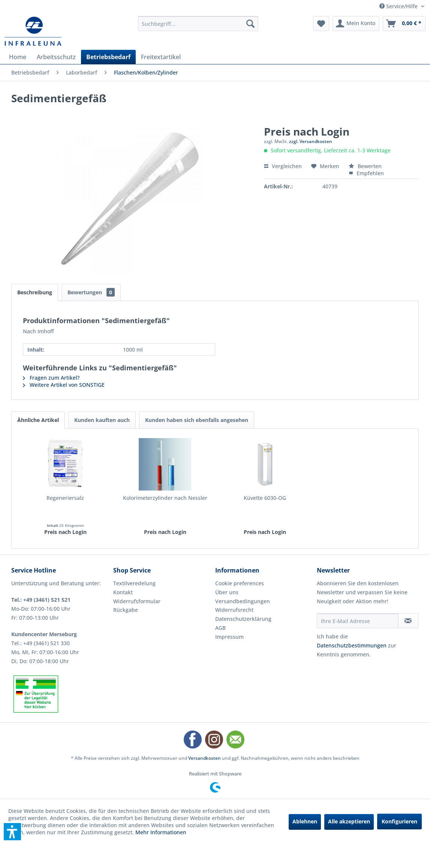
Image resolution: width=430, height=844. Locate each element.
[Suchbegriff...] (198, 23)
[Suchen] (250, 23)
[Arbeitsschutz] (56, 57)
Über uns (226, 592)
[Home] (17, 57)
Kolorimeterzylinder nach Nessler (165, 497)
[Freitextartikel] (161, 57)
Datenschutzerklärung (243, 618)
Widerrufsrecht (234, 609)
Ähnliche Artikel (38, 419)
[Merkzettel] (321, 23)
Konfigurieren (399, 821)
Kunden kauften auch (102, 419)
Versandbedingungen (242, 601)
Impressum (229, 636)
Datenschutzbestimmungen (352, 645)
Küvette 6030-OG (265, 497)
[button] (12, 831)
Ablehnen (304, 821)
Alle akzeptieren (349, 821)
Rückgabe (125, 609)
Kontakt (123, 592)
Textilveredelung (134, 583)
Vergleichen (283, 166)
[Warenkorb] (404, 23)
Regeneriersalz (65, 497)
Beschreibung (34, 292)
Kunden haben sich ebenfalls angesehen (196, 419)
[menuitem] (198, 23)
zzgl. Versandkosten (310, 141)
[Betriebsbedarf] (108, 57)
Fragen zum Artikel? (51, 377)
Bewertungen (91, 292)
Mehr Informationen (160, 832)
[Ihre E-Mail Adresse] (357, 620)
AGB (220, 627)
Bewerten (365, 166)
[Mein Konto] (356, 23)
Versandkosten (204, 758)
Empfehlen (366, 173)
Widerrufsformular (136, 601)
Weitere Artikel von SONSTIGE (64, 384)
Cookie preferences (239, 583)
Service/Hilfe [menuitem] (399, 6)
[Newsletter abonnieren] (408, 620)
